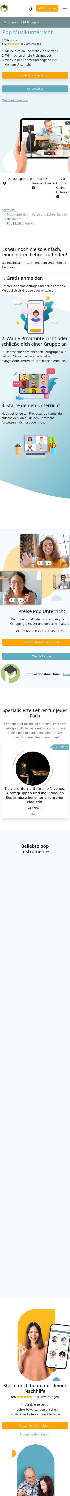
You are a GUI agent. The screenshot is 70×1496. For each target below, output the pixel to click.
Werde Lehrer (35, 88)
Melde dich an (47, 8)
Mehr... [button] (35, 814)
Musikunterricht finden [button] (22, 22)
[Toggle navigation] (65, 8)
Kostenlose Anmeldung (35, 75)
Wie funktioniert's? (15, 100)
